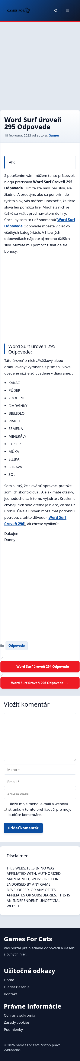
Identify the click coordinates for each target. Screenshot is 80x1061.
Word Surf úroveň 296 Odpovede (37, 683)
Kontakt (10, 994)
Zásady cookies (16, 1022)
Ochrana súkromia (19, 1015)
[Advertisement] (40, 64)
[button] (56, 10)
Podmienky (13, 1029)
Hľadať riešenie (16, 986)
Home (9, 979)
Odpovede (16, 645)
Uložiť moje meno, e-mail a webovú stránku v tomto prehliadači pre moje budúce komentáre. (40, 809)
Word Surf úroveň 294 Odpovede (42, 666)
